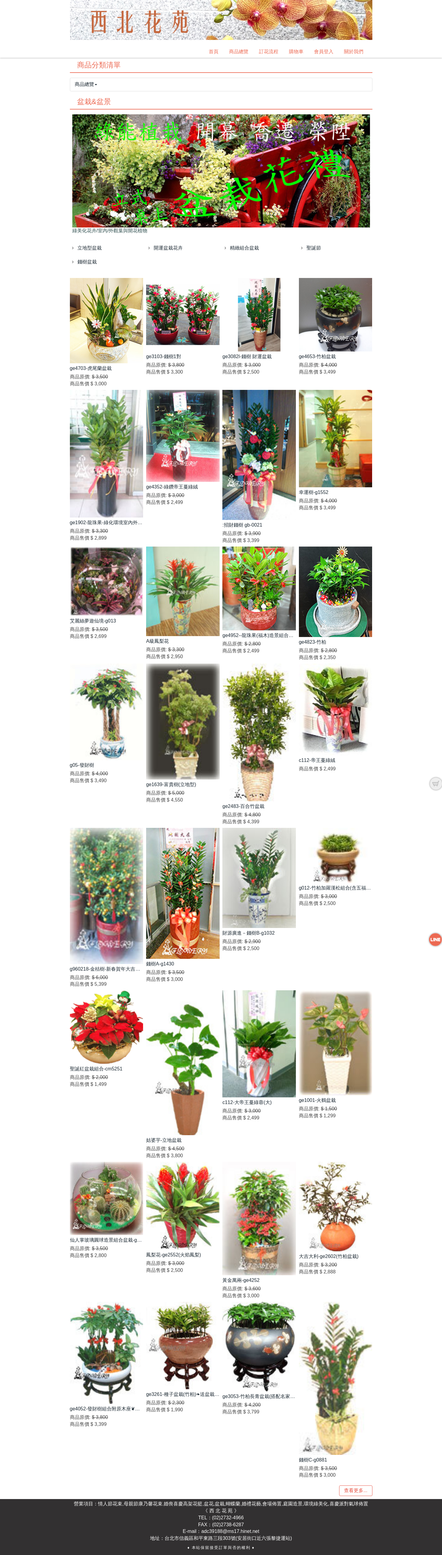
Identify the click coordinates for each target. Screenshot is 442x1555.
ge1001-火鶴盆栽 (317, 1100)
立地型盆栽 (89, 247)
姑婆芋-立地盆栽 (164, 1140)
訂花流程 (268, 51)
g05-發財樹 (82, 765)
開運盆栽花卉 (168, 247)
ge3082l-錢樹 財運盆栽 (247, 356)
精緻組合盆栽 (244, 247)
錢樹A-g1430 (160, 963)
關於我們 (353, 51)
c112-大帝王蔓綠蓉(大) (247, 1102)
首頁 (213, 51)
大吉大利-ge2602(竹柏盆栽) (329, 1256)
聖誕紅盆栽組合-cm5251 (96, 1068)
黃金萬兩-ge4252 (241, 1280)
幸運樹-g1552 (314, 492)
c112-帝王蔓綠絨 (317, 760)
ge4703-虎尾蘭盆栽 (91, 368)
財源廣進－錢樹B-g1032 (248, 933)
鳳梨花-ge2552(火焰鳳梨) (173, 1254)
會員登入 (323, 51)
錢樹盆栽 (87, 261)
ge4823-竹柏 (312, 642)
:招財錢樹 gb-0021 (242, 525)
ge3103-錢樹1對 (163, 356)
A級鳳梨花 (157, 641)
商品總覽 (238, 51)
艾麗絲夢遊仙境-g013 (93, 620)
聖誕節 (313, 247)
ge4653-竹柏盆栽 (317, 356)
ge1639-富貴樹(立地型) (171, 784)
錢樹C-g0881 (313, 1459)
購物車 (296, 51)
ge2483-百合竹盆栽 (243, 806)
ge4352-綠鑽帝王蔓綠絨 (172, 486)
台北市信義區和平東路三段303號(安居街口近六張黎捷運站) (228, 1538)
